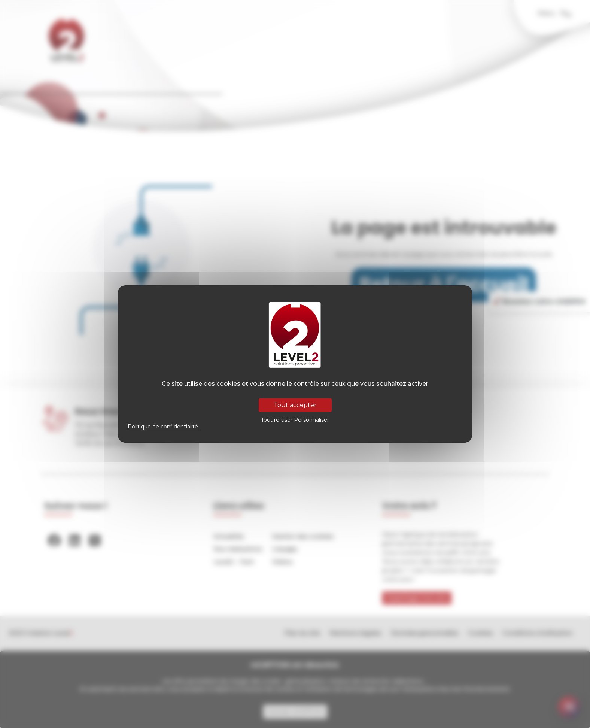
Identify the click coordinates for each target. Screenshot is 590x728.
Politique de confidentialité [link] (163, 426)
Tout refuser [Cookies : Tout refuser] (276, 419)
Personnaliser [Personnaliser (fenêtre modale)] (311, 419)
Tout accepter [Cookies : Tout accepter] (295, 405)
